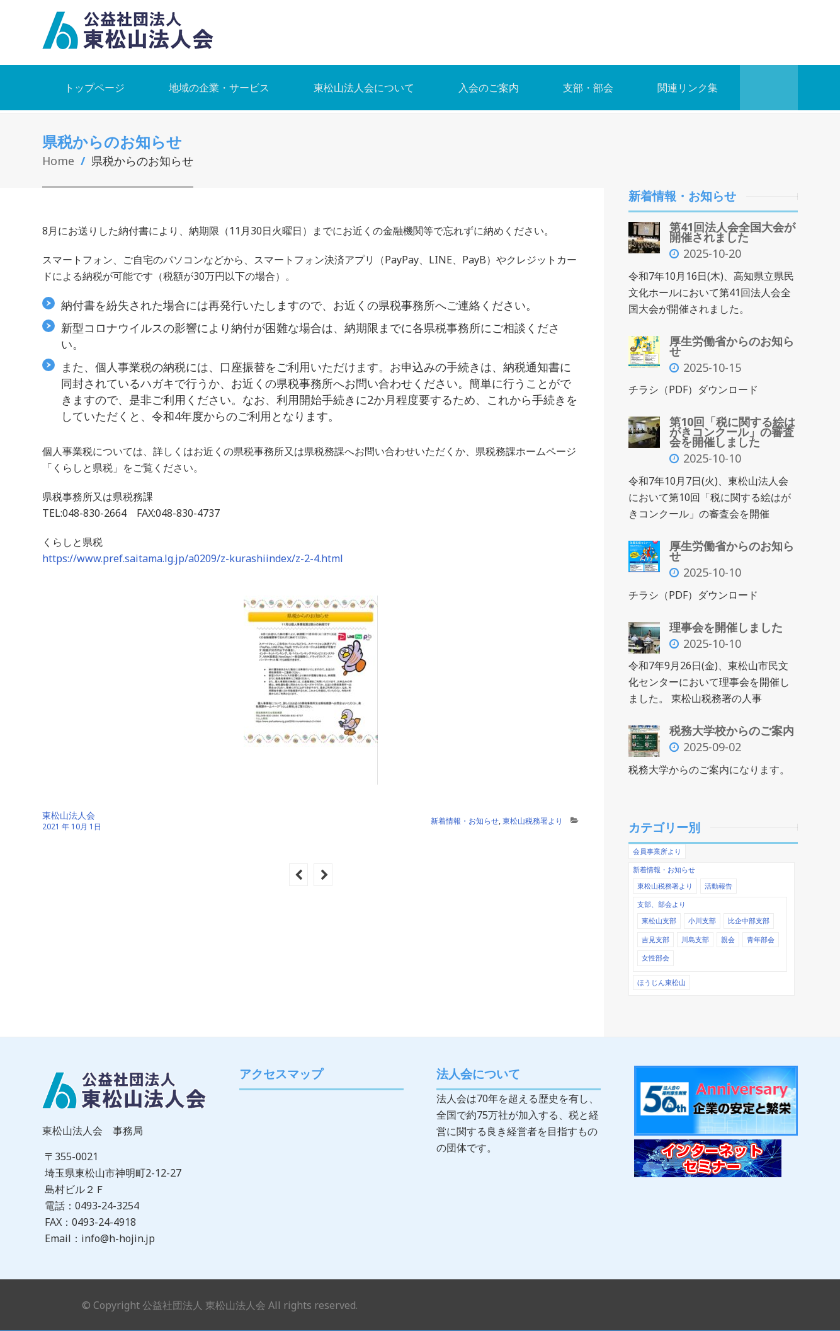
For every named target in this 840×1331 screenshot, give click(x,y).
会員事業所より (657, 848)
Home (58, 160)
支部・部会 (588, 87)
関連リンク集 (687, 87)
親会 (728, 934)
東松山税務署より (532, 820)
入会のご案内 (488, 87)
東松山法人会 (68, 815)
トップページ (94, 87)
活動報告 (718, 882)
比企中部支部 (748, 916)
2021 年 (55, 826)
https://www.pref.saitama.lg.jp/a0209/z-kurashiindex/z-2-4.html (192, 558)
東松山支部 (659, 916)
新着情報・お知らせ (465, 820)
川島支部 (695, 934)
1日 (95, 826)
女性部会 (655, 952)
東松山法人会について (364, 87)
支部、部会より (661, 900)
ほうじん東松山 (661, 976)
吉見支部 (655, 934)
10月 (80, 826)
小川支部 (702, 916)
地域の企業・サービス (219, 87)
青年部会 (761, 934)
